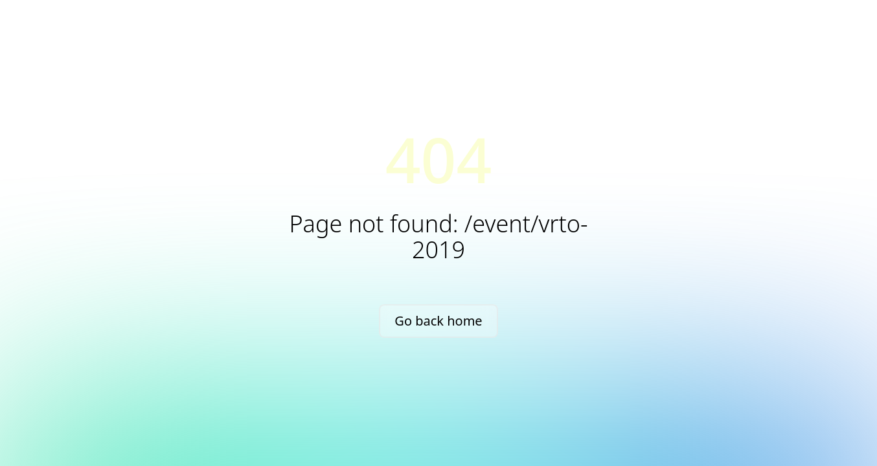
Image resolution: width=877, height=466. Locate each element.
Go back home (438, 320)
